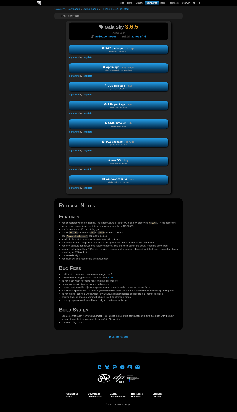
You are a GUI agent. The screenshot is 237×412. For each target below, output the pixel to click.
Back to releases (118, 336)
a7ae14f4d (138, 36)
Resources (174, 3)
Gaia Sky (59, 9)
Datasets (136, 396)
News (129, 3)
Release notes (106, 36)
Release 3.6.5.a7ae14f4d (114, 9)
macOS (118, 161)
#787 (110, 277)
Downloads (151, 3)
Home (121, 3)
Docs (162, 3)
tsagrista (87, 57)
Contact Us (72, 393)
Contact (186, 3)
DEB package (118, 86)
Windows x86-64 (118, 180)
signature (74, 57)
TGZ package (118, 49)
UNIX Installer (118, 124)
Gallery (139, 3)
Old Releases (90, 9)
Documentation (118, 396)
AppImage (118, 68)
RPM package (118, 105)
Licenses (157, 393)
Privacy (157, 396)
